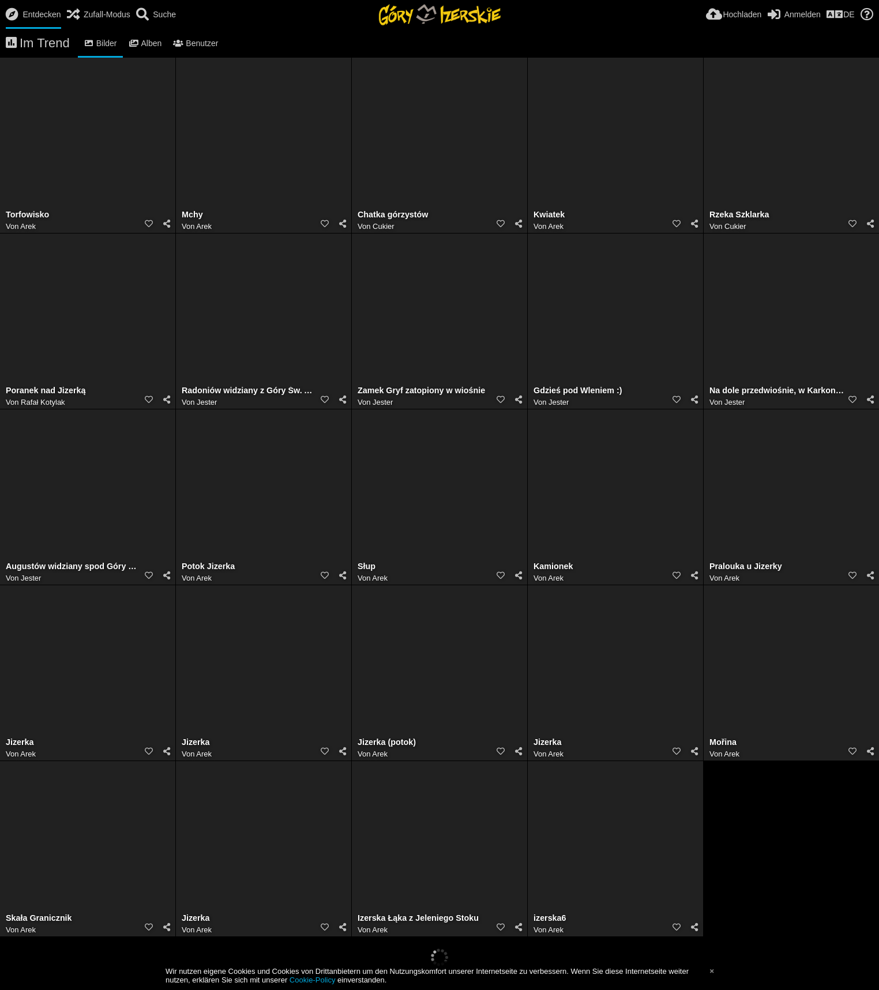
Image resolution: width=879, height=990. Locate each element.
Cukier (384, 226)
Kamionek (553, 566)
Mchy (192, 214)
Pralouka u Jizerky (745, 566)
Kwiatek (549, 214)
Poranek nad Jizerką (45, 390)
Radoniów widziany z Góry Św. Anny (249, 390)
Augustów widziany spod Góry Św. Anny (73, 566)
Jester (207, 402)
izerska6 (550, 918)
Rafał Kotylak (43, 402)
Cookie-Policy (313, 980)
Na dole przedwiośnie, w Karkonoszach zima (776, 390)
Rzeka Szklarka (739, 214)
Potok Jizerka (208, 566)
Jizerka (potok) (387, 742)
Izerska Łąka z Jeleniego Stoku (418, 918)
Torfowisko (27, 214)
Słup (366, 566)
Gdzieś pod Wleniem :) (578, 390)
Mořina (723, 742)
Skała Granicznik (39, 918)
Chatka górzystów (393, 214)
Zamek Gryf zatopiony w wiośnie (421, 390)
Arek (28, 226)
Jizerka (20, 742)
